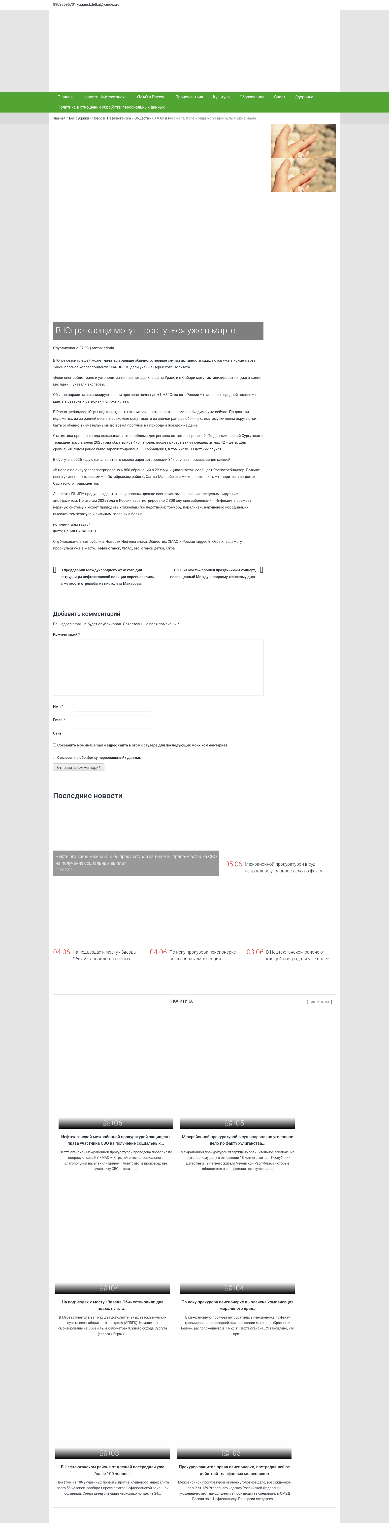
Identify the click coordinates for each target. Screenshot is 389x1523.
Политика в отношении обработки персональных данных (111, 107)
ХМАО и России (150, 97)
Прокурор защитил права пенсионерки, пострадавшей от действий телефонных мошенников (287, 1266)
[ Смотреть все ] (319, 1002)
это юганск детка (149, 548)
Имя (58, 706)
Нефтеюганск (108, 548)
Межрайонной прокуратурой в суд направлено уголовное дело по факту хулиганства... (195, 1113)
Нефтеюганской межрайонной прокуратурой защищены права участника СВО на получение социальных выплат (160, 1402)
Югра (170, 548)
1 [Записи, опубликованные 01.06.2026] (279, 1407)
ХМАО (127, 548)
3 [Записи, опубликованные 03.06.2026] (295, 1407)
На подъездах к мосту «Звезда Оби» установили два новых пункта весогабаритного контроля (160, 1462)
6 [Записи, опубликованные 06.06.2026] (320, 1407)
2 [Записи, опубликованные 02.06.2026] (287, 1407)
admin (109, 348)
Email (59, 720)
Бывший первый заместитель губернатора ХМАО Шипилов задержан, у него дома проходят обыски (232, 1407)
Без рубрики (79, 118)
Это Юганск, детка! (109, 1515)
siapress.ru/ (80, 524)
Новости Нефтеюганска (105, 97)
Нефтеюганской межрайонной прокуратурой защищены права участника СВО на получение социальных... (102, 1113)
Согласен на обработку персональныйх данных (99, 757)
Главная (65, 97)
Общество (142, 118)
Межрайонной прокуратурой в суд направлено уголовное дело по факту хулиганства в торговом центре (160, 1432)
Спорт (279, 97)
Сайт (57, 733)
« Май (301, 1438)
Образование (252, 97)
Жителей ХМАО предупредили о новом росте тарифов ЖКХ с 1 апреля (232, 1435)
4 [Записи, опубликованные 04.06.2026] (303, 1407)
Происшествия (189, 97)
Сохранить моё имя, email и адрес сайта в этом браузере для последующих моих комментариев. (143, 745)
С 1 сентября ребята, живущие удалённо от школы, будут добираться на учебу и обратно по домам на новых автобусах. (232, 1462)
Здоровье (304, 97)
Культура (221, 97)
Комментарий (66, 634)
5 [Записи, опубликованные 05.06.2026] (312, 1407)
